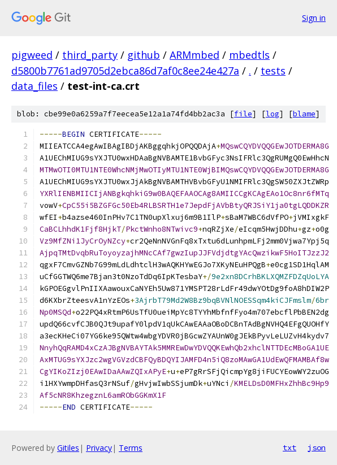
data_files (34, 86)
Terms (130, 447)
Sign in (314, 17)
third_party (90, 55)
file (243, 114)
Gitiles (68, 447)
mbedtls (249, 55)
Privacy (99, 447)
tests (273, 70)
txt (289, 447)
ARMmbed (194, 55)
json (317, 447)
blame (304, 114)
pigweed (32, 55)
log (272, 114)
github (143, 55)
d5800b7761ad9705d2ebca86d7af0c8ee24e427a (125, 70)
